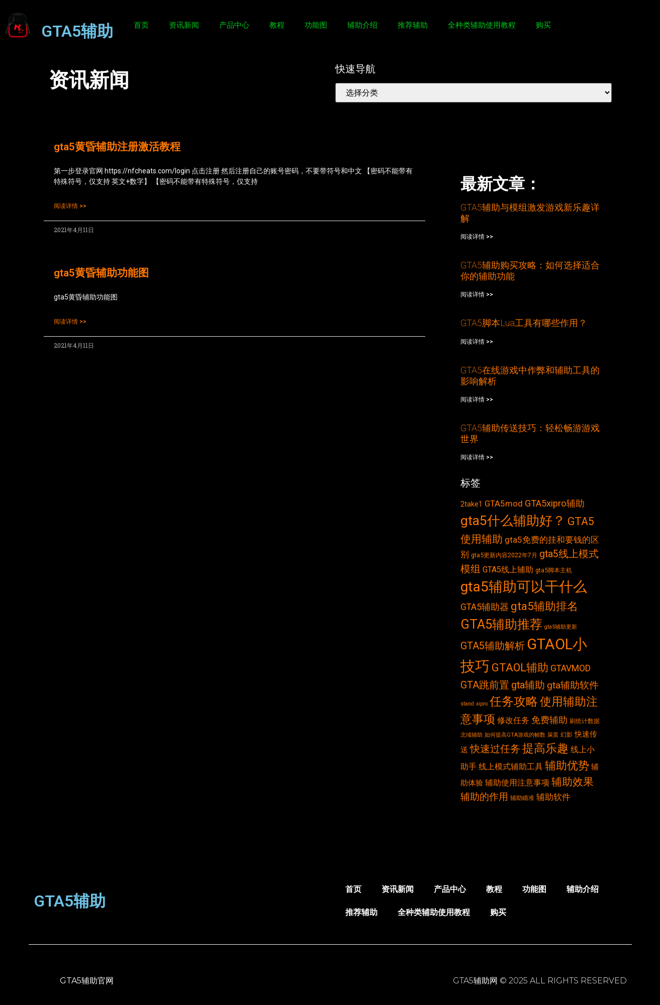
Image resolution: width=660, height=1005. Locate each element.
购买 (543, 25)
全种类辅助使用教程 (482, 25)
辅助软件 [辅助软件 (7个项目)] (553, 797)
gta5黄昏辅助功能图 (101, 273)
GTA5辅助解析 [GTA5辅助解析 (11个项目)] (492, 646)
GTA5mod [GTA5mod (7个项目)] (504, 503)
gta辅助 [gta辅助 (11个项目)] (528, 685)
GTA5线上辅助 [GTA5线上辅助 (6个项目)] (508, 569)
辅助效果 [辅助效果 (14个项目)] (572, 781)
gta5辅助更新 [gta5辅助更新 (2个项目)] (560, 627)
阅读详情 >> (70, 206)
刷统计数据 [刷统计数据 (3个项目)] (585, 721)
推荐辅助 (413, 25)
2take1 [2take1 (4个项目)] (471, 504)
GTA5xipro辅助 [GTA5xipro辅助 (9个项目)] (555, 503)
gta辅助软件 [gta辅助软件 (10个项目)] (573, 685)
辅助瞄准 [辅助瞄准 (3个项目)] (522, 797)
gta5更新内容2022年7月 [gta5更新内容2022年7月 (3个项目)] (504, 555)
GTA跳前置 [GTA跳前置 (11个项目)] (484, 685)
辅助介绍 (362, 25)
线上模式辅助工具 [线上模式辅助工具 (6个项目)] (511, 766)
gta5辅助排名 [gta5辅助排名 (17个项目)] (544, 606)
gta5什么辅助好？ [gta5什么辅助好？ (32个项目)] (512, 520)
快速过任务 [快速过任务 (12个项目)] (495, 749)
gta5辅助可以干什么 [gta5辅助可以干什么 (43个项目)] (523, 586)
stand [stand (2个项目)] (467, 703)
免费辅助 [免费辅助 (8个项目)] (549, 720)
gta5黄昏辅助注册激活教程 (117, 147)
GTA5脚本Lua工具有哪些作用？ (523, 323)
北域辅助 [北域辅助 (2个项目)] (471, 735)
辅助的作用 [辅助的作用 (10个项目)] (484, 796)
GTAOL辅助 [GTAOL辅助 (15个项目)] (520, 667)
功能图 (316, 25)
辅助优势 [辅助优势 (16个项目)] (567, 765)
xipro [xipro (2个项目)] (482, 703)
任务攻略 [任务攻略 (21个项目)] (514, 701)
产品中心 (234, 25)
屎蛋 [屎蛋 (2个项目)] (552, 735)
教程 (277, 25)
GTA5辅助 (77, 31)
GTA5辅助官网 (87, 980)
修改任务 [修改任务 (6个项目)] (513, 720)
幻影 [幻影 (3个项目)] (566, 734)
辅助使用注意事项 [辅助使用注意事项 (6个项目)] (517, 782)
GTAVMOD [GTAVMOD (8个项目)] (570, 668)
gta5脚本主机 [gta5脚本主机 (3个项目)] (553, 570)
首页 (141, 25)
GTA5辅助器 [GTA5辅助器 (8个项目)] (484, 607)
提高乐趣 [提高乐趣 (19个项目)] (545, 748)
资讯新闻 (184, 25)
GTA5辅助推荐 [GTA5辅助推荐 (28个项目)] (501, 624)
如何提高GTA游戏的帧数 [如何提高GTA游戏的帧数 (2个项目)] (515, 735)
